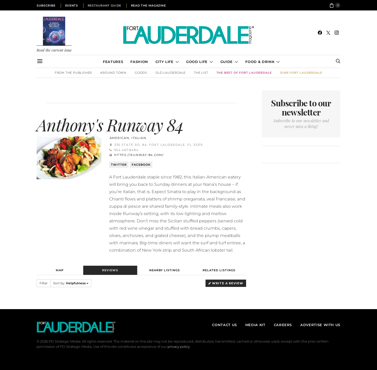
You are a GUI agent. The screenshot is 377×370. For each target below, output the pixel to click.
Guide (226, 62)
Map (60, 270)
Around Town (113, 72)
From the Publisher (73, 72)
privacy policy (179, 347)
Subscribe (46, 5)
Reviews (110, 270)
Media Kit (255, 325)
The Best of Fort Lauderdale (244, 72)
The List (201, 72)
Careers (283, 325)
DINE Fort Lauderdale (301, 72)
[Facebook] (320, 33)
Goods (141, 72)
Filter (44, 283)
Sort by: (70, 283)
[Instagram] (336, 33)
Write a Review (225, 283)
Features (113, 62)
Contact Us (224, 325)
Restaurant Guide (104, 5)
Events (71, 5)
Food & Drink (259, 62)
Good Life (197, 62)
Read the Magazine (148, 5)
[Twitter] (328, 33)
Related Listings (219, 270)
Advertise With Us (320, 325)
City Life (165, 62)
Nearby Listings (164, 270)
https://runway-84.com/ (139, 155)
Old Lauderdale (171, 72)
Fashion (139, 62)
